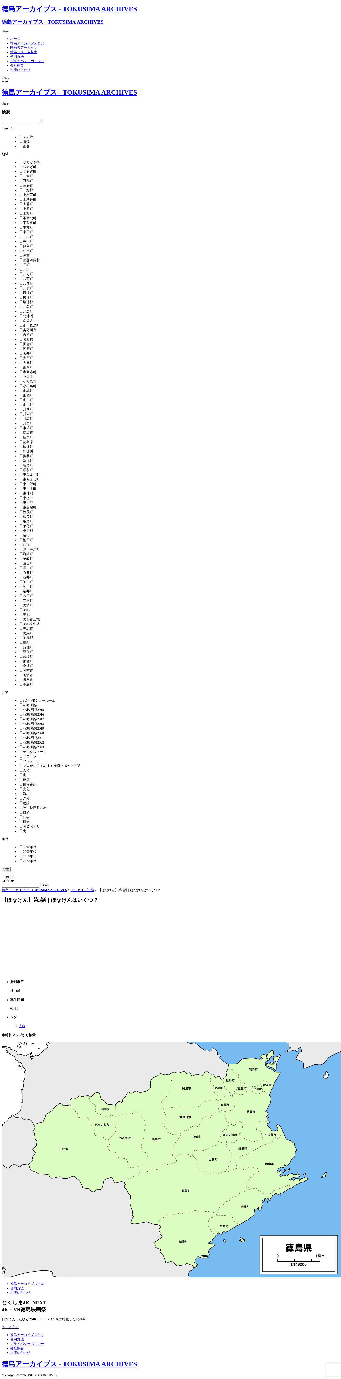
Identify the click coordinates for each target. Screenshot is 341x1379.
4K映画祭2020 (32, 733)
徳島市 (26, 432)
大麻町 (26, 362)
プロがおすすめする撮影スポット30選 (50, 766)
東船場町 (28, 507)
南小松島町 (30, 325)
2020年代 (28, 861)
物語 (25, 803)
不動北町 (28, 218)
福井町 (26, 591)
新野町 (26, 465)
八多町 (26, 283)
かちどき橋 (30, 162)
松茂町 (26, 512)
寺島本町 (28, 372)
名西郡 (26, 339)
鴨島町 (26, 684)
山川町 (26, 400)
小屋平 (26, 376)
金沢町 (26, 666)
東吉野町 (28, 484)
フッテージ (30, 761)
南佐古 (26, 320)
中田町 (26, 232)
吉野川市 (28, 330)
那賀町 (26, 661)
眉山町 (26, 563)
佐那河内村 (30, 260)
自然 (25, 812)
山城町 (26, 390)
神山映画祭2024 (33, 808)
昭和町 (26, 470)
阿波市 (26, 675)
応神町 (26, 446)
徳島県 (26, 442)
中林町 (26, 227)
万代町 (26, 181)
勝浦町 (26, 293)
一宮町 (26, 176)
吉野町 (26, 334)
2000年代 (28, 851)
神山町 (26, 582)
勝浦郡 (26, 302)
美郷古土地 (30, 619)
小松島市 (28, 381)
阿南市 (26, 670)
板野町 (26, 521)
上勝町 (26, 204)
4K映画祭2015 (32, 710)
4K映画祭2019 (32, 728)
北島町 (26, 306)
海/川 (25, 794)
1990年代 (28, 847)
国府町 (26, 344)
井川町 (26, 237)
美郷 (25, 610)
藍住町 (26, 647)
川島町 (26, 418)
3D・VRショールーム (38, 700)
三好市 (26, 185)
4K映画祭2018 (32, 724)
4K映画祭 (28, 705)
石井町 (26, 572)
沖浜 (25, 544)
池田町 (26, 540)
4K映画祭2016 (32, 714)
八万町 (26, 274)
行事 (25, 817)
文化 (25, 789)
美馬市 (26, 628)
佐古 (25, 255)
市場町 (26, 428)
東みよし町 (30, 474)
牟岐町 (26, 558)
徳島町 (26, 437)
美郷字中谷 (30, 624)
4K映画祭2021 (32, 738)
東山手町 (28, 488)
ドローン (28, 756)
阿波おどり (30, 826)
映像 (25, 141)
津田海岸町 (30, 549)
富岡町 (26, 367)
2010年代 (28, 856)
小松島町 (28, 386)
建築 (25, 780)
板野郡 (26, 530)
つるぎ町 (28, 167)
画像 (25, 146)
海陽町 (26, 554)
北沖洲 (26, 316)
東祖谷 (26, 498)
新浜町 (26, 460)
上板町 (26, 213)
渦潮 (25, 798)
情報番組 (28, 784)
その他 (26, 137)
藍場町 (26, 656)
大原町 (26, 358)
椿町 (25, 535)
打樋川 (26, 451)
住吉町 (26, 251)
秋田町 (26, 596)
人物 (25, 770)
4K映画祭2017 (32, 719)
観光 (25, 821)
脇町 (25, 642)
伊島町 (26, 246)
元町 (25, 265)
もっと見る (10, 1327)
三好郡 (26, 190)
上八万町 (28, 195)
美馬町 (26, 633)
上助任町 (28, 199)
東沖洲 (26, 493)
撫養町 (26, 456)
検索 (6, 869)
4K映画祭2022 (32, 742)
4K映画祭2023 (32, 747)
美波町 (26, 605)
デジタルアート (33, 752)
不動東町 (28, 223)
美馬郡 (26, 638)
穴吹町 (26, 600)
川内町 (26, 409)
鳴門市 (26, 680)
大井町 (26, 353)
